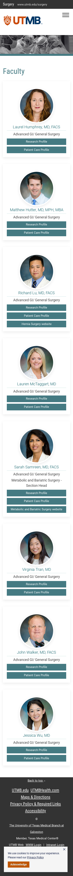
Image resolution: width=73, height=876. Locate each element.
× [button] (64, 849)
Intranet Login (55, 845)
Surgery (8, 4)
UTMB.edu (20, 790)
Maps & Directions (35, 797)
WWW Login (33, 845)
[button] (65, 15)
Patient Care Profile (36, 150)
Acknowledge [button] (18, 864)
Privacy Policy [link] (35, 857)
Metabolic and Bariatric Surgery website (36, 509)
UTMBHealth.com (45, 790)
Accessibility (35, 810)
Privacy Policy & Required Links (35, 804)
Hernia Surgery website (37, 324)
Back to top (36, 780)
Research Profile (36, 141)
